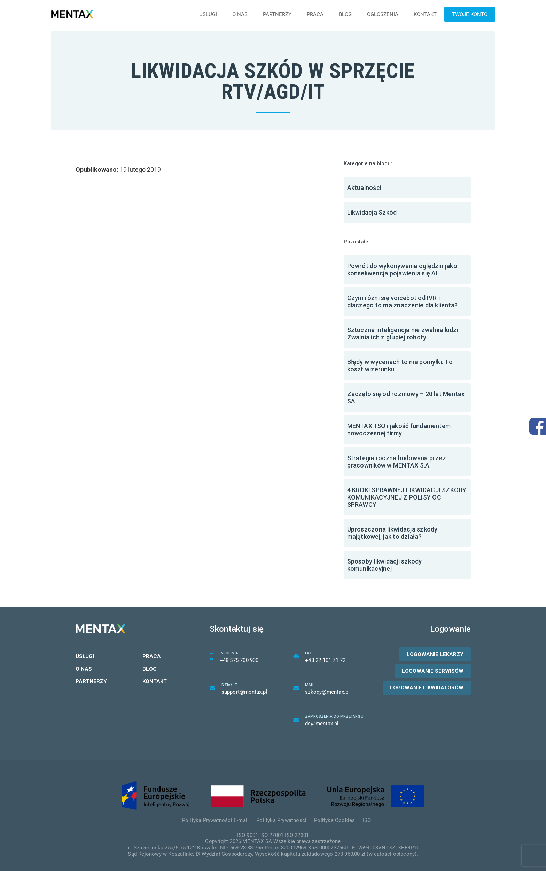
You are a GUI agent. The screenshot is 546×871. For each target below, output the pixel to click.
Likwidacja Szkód (372, 212)
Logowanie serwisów (432, 671)
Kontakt (425, 14)
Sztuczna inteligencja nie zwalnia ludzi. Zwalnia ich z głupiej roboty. (403, 333)
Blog (345, 14)
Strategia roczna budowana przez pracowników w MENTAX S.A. (396, 461)
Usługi (208, 14)
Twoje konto (470, 14)
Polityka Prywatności (281, 820)
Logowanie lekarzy (435, 654)
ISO (367, 820)
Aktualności (364, 187)
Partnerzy (277, 14)
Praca (315, 14)
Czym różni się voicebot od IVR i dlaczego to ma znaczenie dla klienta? (402, 301)
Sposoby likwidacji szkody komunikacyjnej (384, 565)
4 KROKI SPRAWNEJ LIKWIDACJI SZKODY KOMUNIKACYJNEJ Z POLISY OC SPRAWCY (407, 497)
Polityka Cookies (334, 820)
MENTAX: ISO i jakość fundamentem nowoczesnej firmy (399, 429)
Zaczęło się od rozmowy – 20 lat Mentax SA (406, 397)
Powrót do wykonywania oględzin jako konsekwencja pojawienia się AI (402, 269)
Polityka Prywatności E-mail (215, 820)
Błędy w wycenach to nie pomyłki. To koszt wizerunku (400, 365)
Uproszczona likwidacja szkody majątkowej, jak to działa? (392, 533)
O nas (240, 14)
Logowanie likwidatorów (426, 688)
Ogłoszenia (382, 14)
